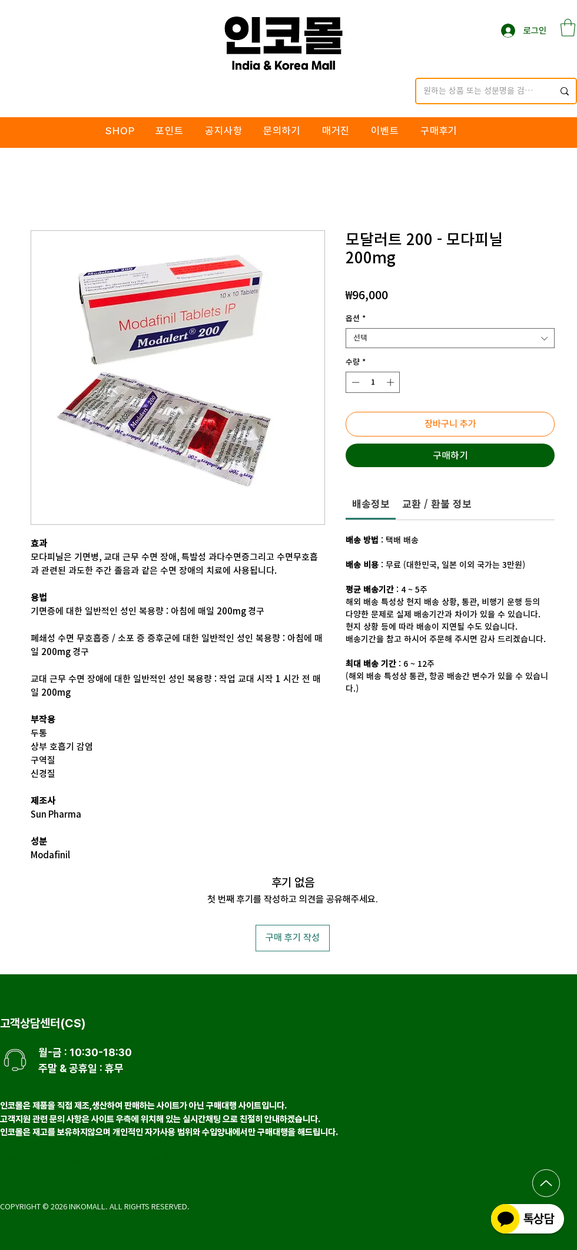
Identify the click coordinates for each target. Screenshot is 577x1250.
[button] (568, 28)
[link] (371, 504)
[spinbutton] (373, 382)
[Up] (546, 1183)
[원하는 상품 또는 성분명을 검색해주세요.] (479, 91)
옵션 (356, 318)
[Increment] (391, 382)
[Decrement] (354, 382)
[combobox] (450, 338)
